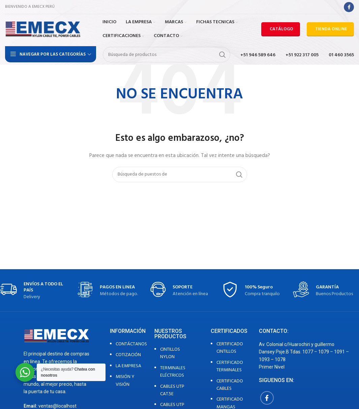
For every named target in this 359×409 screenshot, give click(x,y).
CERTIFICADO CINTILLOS (229, 347)
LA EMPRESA (128, 366)
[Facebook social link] (349, 7)
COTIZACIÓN (128, 355)
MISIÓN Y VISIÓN (125, 380)
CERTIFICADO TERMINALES (229, 366)
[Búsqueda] (166, 54)
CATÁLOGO (281, 29)
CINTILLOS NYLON (170, 353)
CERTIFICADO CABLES (229, 384)
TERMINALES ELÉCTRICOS (172, 371)
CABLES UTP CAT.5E (172, 390)
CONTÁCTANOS (131, 344)
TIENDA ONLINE (331, 29)
